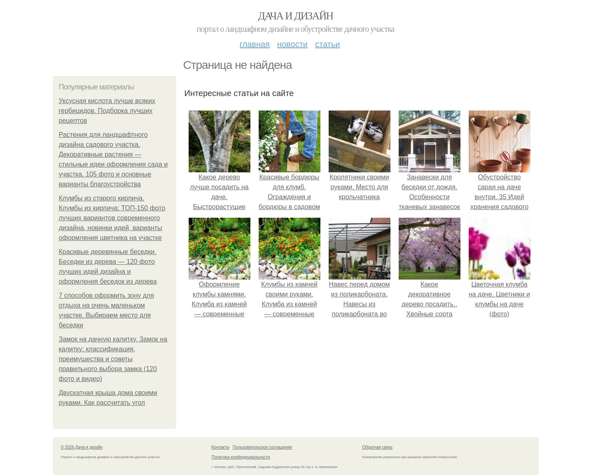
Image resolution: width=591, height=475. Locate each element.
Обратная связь (377, 447)
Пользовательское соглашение (262, 447)
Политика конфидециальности (241, 457)
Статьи (327, 44)
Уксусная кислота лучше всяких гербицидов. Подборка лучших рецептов (107, 110)
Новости (292, 44)
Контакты (220, 447)
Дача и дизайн (295, 16)
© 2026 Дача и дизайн (82, 447)
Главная (255, 44)
